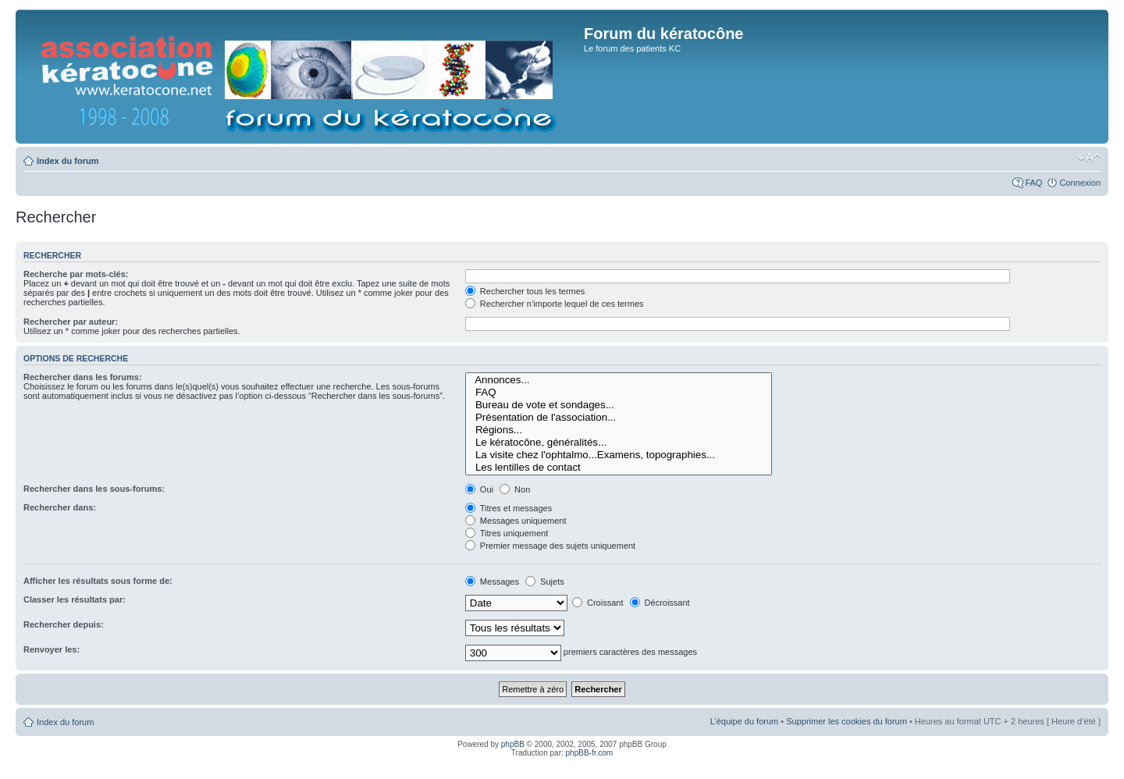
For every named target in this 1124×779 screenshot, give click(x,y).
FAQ (1033, 182)
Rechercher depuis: (63, 624)
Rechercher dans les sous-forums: (94, 488)
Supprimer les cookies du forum (846, 721)
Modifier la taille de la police (1089, 158)
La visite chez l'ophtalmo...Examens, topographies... (618, 455)
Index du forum (67, 160)
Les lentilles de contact (618, 467)
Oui (479, 489)
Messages (492, 581)
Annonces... (618, 380)
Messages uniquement (516, 520)
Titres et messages (508, 508)
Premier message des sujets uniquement (550, 545)
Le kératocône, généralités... (618, 442)
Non (515, 489)
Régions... (618, 430)
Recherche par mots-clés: (76, 274)
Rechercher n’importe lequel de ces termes (554, 303)
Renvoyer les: (51, 649)
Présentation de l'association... (618, 417)
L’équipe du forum (744, 721)
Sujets (544, 581)
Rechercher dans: (59, 507)
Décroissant (660, 602)
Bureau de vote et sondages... (618, 405)
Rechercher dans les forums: (82, 377)
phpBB (513, 744)
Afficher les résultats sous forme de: (98, 580)
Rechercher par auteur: (70, 321)
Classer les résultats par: (74, 599)
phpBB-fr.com (590, 753)
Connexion (1080, 182)
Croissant (598, 602)
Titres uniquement (507, 533)
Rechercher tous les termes (525, 291)
